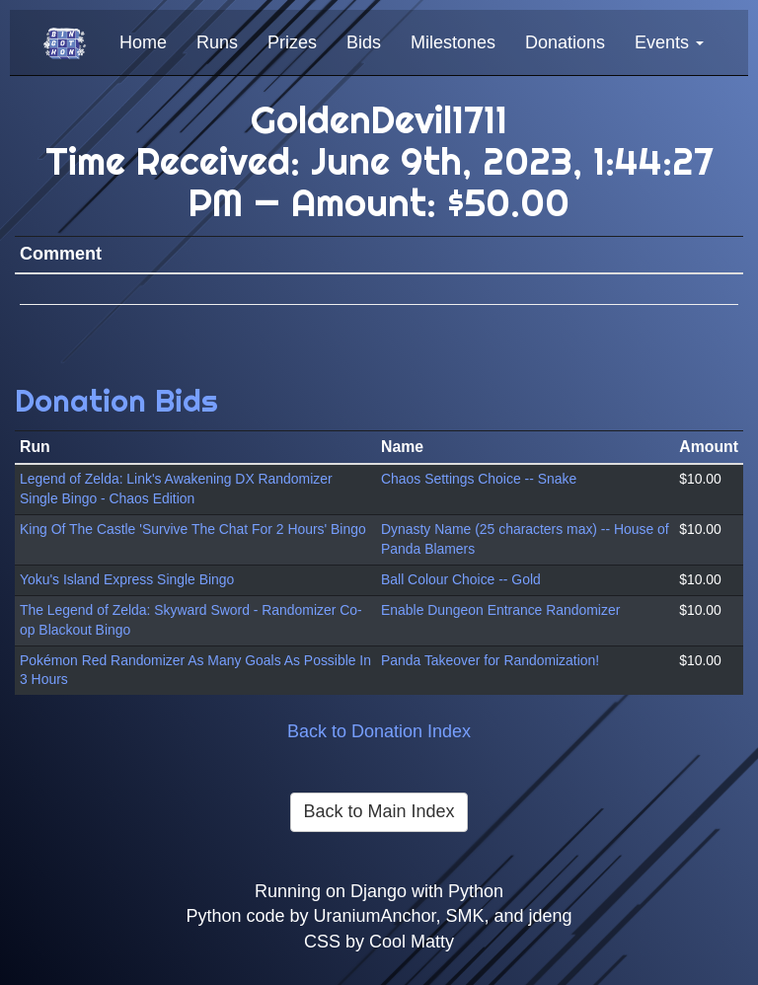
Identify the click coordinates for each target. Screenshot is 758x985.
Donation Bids (116, 400)
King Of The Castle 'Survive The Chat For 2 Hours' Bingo (193, 529)
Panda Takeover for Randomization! (490, 660)
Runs (217, 42)
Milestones (453, 42)
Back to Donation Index (379, 731)
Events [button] (669, 42)
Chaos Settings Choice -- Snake (478, 479)
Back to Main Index (378, 811)
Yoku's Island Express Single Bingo (127, 579)
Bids (363, 42)
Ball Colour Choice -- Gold (461, 579)
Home (143, 42)
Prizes (292, 42)
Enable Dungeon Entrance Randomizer (500, 610)
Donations (565, 42)
